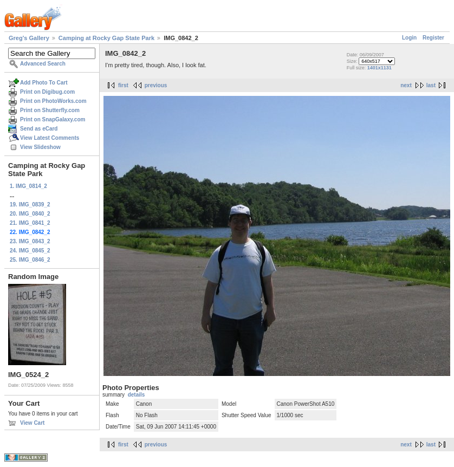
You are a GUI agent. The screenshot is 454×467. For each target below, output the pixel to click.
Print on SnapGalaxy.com (52, 119)
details (136, 395)
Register (433, 38)
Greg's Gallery (29, 38)
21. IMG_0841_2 (30, 223)
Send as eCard (38, 129)
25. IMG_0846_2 (30, 260)
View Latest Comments (49, 138)
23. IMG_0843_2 (30, 241)
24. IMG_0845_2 (30, 251)
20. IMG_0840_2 (30, 214)
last (431, 85)
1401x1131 (379, 67)
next (406, 85)
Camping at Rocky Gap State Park (106, 38)
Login (409, 38)
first (123, 85)
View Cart (32, 423)
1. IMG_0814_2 (28, 186)
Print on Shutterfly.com (50, 110)
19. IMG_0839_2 (30, 204)
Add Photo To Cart (44, 83)
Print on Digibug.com (47, 92)
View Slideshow (40, 147)
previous (156, 85)
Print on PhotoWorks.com (53, 101)
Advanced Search (43, 64)
